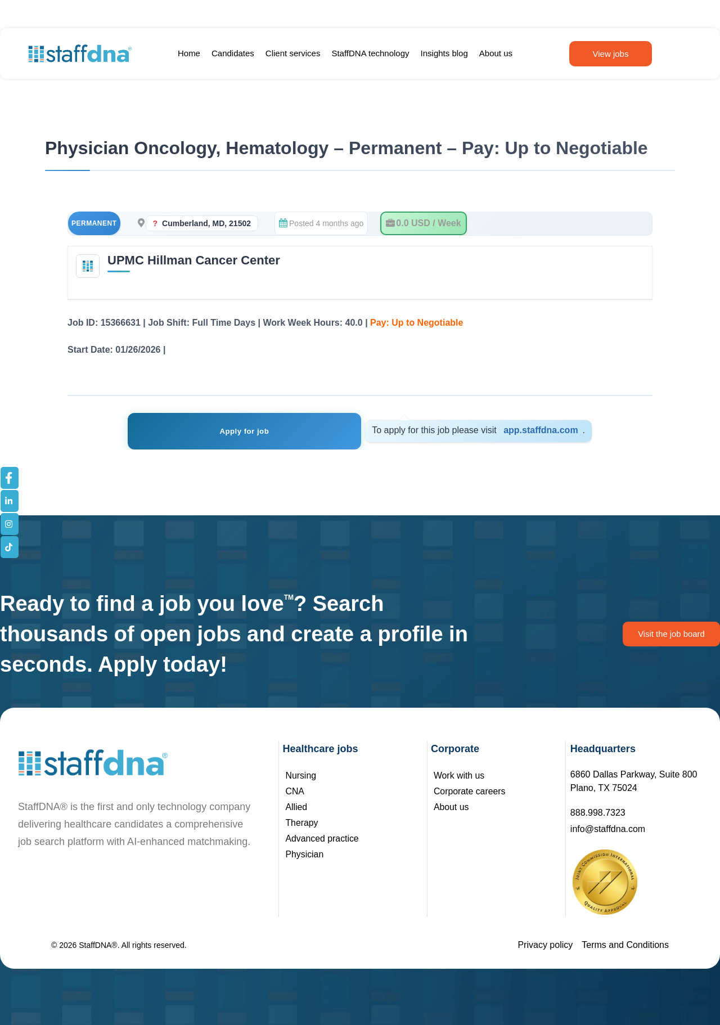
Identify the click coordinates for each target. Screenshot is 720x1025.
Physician (304, 854)
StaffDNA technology (370, 53)
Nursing (300, 775)
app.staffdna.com (508, 430)
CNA (294, 791)
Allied (296, 807)
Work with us (459, 775)
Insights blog (444, 53)
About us (495, 53)
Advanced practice (322, 838)
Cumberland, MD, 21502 (206, 223)
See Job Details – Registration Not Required (262, 349)
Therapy (301, 823)
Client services (293, 53)
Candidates (233, 53)
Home (189, 53)
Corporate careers (470, 791)
